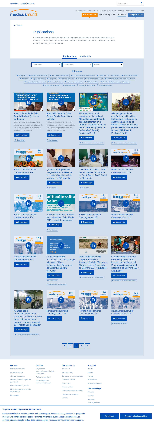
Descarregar (23, 135)
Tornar (19, 25)
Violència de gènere (105, 85)
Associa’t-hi (66, 369)
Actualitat (122, 14)
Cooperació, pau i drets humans (109, 75)
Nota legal (91, 399)
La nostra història (16, 372)
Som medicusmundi (17, 369)
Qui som (103, 14)
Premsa (90, 376)
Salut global (22, 75)
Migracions (25, 79)
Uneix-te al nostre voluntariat (72, 391)
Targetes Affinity (67, 387)
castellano (14, 3)
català (23, 3)
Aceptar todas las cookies (136, 416)
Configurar (109, 416)
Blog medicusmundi (94, 383)
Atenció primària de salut (87, 85)
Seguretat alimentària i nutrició (36, 82)
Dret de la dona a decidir (52, 85)
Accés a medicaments (130, 75)
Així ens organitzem (17, 376)
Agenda (121, 10)
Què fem (112, 14)
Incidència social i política (75, 82)
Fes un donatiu (67, 372)
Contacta (140, 10)
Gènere (80, 79)
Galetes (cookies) (93, 403)
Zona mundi (14, 395)
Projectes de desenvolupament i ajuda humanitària (45, 371)
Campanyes (112, 10)
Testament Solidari (68, 380)
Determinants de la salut (95, 79)
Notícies (103, 10)
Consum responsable (67, 79)
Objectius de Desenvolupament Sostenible (116, 82)
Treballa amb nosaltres (70, 394)
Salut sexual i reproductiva (60, 75)
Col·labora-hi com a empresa (72, 376)
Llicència (90, 395)
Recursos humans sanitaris (39, 75)
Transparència (92, 10)
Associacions (81, 10)
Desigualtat (52, 79)
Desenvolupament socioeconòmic (84, 75)
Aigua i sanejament (39, 79)
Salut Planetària (69, 85)
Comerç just (66, 383)
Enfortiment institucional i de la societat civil (121, 79)
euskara (30, 3)
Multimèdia (85, 56)
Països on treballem (43, 377)
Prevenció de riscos (56, 82)
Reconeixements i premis (19, 385)
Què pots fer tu (68, 365)
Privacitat (90, 392)
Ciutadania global (92, 82)
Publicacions (130, 10)
